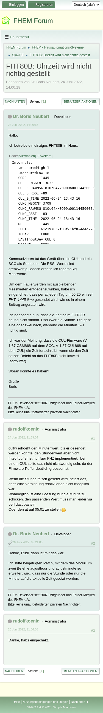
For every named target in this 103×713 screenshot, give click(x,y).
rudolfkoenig (26, 429)
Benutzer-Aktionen (80, 101)
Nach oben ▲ (80, 701)
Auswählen (27, 156)
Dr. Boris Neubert (31, 116)
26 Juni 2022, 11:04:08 (23, 629)
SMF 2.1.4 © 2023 (39, 707)
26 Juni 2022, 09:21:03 (27, 542)
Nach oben (14, 671)
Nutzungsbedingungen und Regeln (45, 701)
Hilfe (17, 701)
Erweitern (45, 156)
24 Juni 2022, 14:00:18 (23, 124)
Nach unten (15, 101)
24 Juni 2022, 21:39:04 (23, 437)
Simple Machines (64, 707)
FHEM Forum (33, 20)
